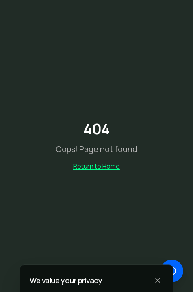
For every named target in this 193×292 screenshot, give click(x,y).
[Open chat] (171, 271)
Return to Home (96, 166)
